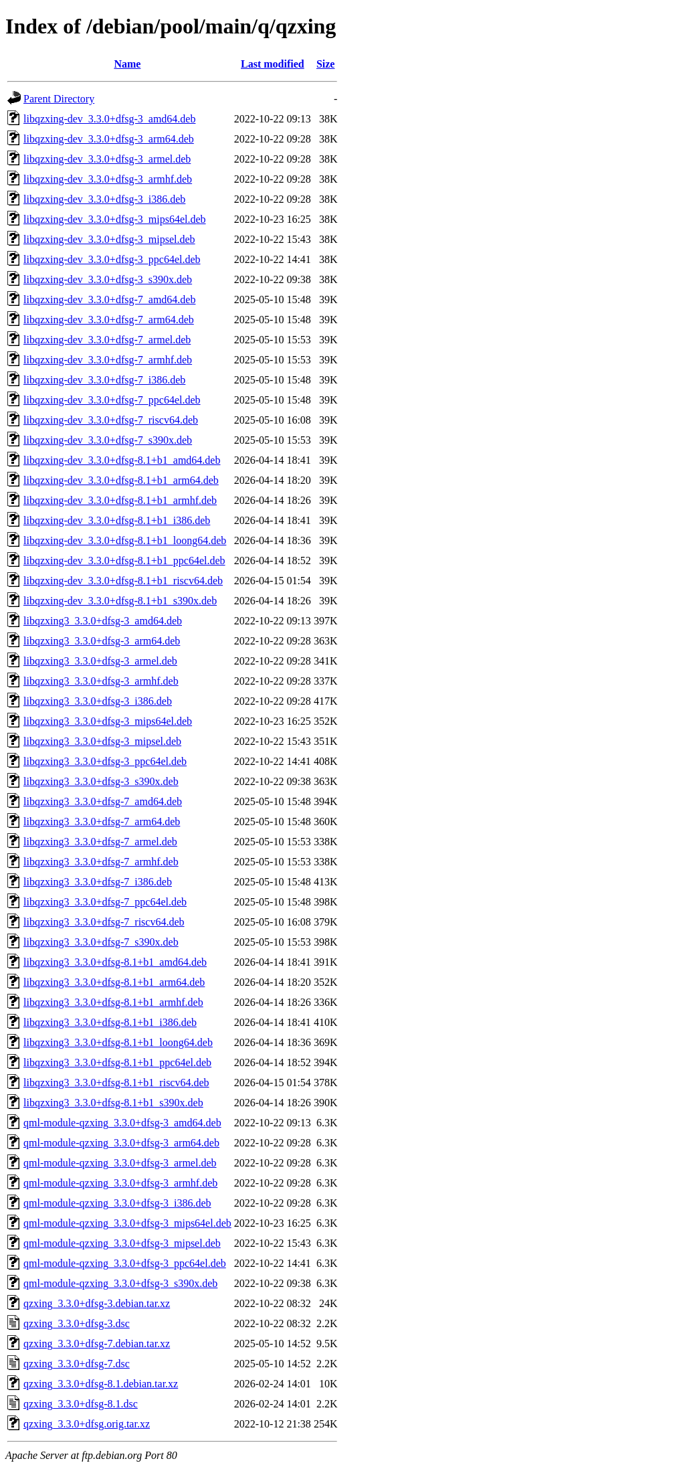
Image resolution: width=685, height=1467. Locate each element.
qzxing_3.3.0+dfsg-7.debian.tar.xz (96, 1343)
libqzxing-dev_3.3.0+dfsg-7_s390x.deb (107, 440)
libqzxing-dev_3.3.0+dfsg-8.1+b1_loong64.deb (124, 540)
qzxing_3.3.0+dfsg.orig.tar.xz (86, 1424)
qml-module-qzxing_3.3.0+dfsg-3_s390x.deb (120, 1283)
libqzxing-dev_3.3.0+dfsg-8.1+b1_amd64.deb (121, 460)
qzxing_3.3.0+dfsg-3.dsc (76, 1323)
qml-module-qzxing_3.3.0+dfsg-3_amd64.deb (122, 1122)
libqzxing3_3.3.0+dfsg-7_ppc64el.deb (105, 902)
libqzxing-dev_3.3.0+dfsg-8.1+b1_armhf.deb (120, 500)
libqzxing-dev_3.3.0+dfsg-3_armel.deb (107, 159)
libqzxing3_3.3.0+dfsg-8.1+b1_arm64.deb (114, 982)
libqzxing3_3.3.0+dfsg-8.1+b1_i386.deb (110, 1022)
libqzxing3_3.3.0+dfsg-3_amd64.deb (102, 620)
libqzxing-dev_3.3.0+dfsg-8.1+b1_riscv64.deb (123, 580)
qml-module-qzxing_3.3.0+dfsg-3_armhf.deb (120, 1183)
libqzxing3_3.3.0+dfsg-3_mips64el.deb (107, 721)
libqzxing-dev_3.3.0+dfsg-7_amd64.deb (109, 299)
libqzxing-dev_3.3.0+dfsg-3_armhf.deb (107, 179)
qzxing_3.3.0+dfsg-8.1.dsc (80, 1403)
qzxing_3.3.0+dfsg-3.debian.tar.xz (96, 1303)
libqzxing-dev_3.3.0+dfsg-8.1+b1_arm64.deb (121, 480)
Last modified (272, 64)
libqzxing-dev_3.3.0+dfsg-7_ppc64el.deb (112, 400)
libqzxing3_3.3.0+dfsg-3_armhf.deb (101, 681)
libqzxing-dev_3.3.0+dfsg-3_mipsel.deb (109, 239)
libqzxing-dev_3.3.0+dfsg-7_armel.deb (107, 339)
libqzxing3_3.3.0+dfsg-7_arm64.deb (101, 821)
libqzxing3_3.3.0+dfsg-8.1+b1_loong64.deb (118, 1042)
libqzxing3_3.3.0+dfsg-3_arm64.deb (101, 640)
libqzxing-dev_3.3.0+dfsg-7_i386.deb (104, 379)
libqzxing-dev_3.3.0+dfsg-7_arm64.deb (108, 319)
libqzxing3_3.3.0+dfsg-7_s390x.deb (101, 942)
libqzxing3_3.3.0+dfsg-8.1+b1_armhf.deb (113, 1002)
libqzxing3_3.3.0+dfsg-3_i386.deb (97, 701)
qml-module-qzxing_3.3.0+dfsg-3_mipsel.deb (122, 1243)
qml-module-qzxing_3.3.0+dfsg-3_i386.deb (117, 1203)
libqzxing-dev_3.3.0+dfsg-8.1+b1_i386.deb (116, 520)
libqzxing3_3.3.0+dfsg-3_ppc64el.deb (105, 761)
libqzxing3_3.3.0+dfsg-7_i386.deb (97, 881)
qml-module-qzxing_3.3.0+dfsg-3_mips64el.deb (127, 1223)
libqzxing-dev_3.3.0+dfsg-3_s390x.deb (107, 279)
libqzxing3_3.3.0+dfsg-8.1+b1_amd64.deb (115, 962)
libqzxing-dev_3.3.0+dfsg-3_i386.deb (104, 199)
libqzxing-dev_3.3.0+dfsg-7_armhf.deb (107, 359)
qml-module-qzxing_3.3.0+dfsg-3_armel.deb (120, 1163)
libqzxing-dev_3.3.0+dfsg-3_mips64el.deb (114, 219)
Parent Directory (58, 98)
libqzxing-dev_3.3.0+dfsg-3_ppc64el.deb (112, 259)
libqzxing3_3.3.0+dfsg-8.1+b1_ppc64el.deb (117, 1062)
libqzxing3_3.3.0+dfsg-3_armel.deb (100, 661)
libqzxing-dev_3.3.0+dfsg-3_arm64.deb (108, 139)
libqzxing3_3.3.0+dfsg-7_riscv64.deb (104, 922)
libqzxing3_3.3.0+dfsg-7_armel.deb (100, 841)
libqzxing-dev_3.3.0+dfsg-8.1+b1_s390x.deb (120, 600)
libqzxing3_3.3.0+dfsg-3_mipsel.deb (102, 741)
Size (325, 64)
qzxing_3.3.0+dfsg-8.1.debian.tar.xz (100, 1383)
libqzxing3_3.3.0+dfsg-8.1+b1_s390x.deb (113, 1102)
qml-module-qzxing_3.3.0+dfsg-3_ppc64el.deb (124, 1263)
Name (127, 64)
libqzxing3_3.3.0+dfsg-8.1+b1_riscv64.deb (116, 1082)
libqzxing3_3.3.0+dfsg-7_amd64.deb (102, 801)
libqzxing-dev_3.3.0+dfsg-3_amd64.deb (109, 118)
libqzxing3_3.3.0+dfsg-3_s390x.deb (101, 781)
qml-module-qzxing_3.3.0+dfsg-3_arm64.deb (121, 1142)
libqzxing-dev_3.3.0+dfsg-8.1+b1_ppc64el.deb (124, 560)
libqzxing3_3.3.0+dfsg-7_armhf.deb (101, 861)
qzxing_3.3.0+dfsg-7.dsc (76, 1363)
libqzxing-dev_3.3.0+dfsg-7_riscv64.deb (110, 420)
